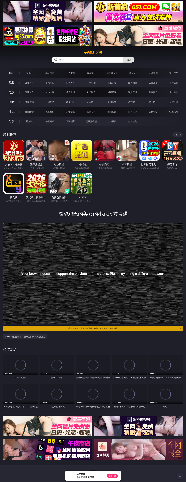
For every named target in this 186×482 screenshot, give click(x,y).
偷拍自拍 (49, 92)
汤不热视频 (91, 121)
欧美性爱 (91, 92)
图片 (12, 102)
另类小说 (132, 111)
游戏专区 (91, 72)
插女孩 (29, 121)
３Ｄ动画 (91, 82)
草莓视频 (70, 121)
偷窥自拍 (29, 102)
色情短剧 (132, 121)
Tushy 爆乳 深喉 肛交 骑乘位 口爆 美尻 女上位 (25, 336)
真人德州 (49, 72)
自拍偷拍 (49, 82)
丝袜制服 (132, 82)
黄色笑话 (153, 111)
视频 (12, 82)
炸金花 (132, 72)
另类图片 (173, 102)
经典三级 (132, 92)
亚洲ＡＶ (29, 82)
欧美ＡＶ (70, 82)
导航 (12, 121)
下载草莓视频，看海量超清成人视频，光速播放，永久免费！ (124, 328)
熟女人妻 (112, 82)
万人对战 (70, 72)
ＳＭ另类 (173, 82)
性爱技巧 (173, 111)
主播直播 (153, 82)
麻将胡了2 (112, 72)
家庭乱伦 (49, 111)
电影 (12, 92)
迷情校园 (112, 111)
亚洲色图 (49, 102)
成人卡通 (70, 92)
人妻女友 (70, 111)
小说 (12, 111)
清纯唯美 (132, 102)
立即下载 (112, 476)
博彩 (12, 73)
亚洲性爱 (29, 92)
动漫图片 (91, 102)
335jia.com (93, 52)
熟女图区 (153, 102)
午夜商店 (49, 121)
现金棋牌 (153, 72)
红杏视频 (112, 121)
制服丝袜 (112, 92)
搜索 (129, 59)
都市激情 (29, 111)
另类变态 (173, 92)
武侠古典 (91, 111)
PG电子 (29, 72)
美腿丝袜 (112, 102)
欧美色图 (70, 102)
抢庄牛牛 (173, 72)
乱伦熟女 (153, 92)
